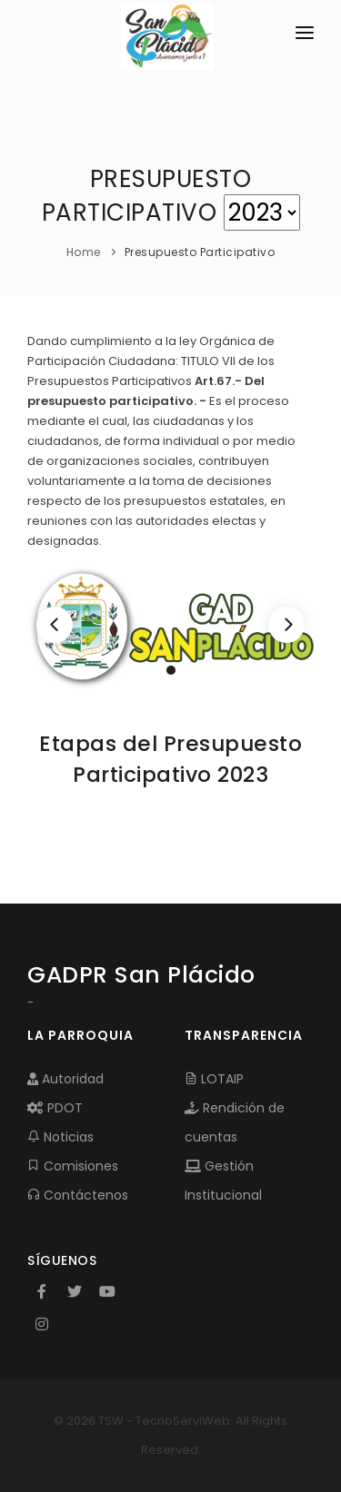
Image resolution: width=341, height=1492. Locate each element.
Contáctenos (77, 1195)
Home (83, 252)
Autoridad (65, 1079)
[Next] (286, 625)
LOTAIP (214, 1079)
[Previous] (54, 625)
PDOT (55, 1108)
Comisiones (72, 1166)
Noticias (60, 1137)
